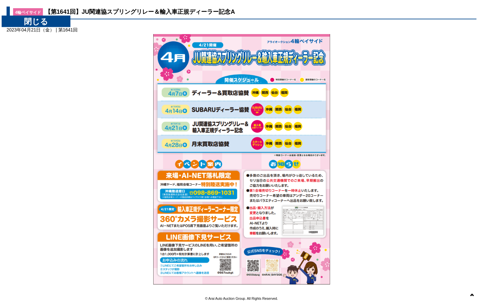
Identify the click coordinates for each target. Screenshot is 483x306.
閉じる (36, 21)
